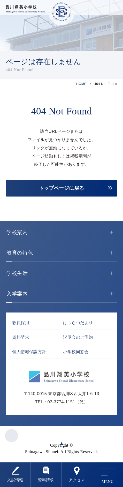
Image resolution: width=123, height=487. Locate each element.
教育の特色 (61, 253)
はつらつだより (78, 322)
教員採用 (20, 322)
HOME (81, 84)
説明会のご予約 (78, 337)
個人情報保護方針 (29, 351)
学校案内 (61, 232)
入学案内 (61, 294)
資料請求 (46, 480)
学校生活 (61, 273)
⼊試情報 (15, 480)
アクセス (77, 480)
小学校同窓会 (75, 351)
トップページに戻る (61, 188)
